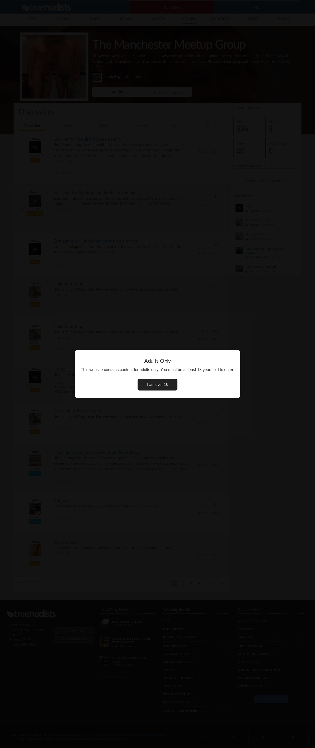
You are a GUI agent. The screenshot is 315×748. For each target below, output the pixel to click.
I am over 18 (157, 384)
